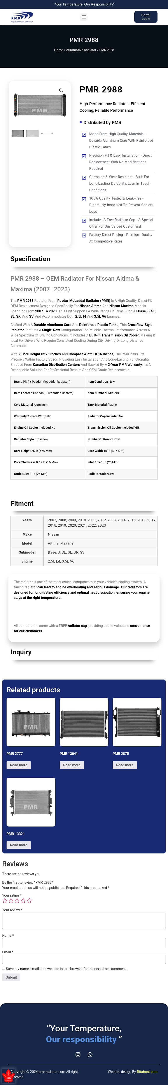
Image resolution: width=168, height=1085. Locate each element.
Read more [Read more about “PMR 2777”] (18, 765)
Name (8, 935)
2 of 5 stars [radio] (11, 900)
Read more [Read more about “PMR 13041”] (71, 765)
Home (58, 50)
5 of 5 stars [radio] (29, 900)
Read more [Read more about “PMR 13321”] (18, 845)
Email (7, 952)
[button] (84, 17)
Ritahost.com (147, 1072)
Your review (12, 910)
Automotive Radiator (81, 50)
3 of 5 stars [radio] (17, 900)
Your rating (11, 895)
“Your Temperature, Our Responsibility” (84, 4)
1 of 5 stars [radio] (4, 900)
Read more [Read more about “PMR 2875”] (124, 765)
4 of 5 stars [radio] (23, 900)
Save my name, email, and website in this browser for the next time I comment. (66, 969)
